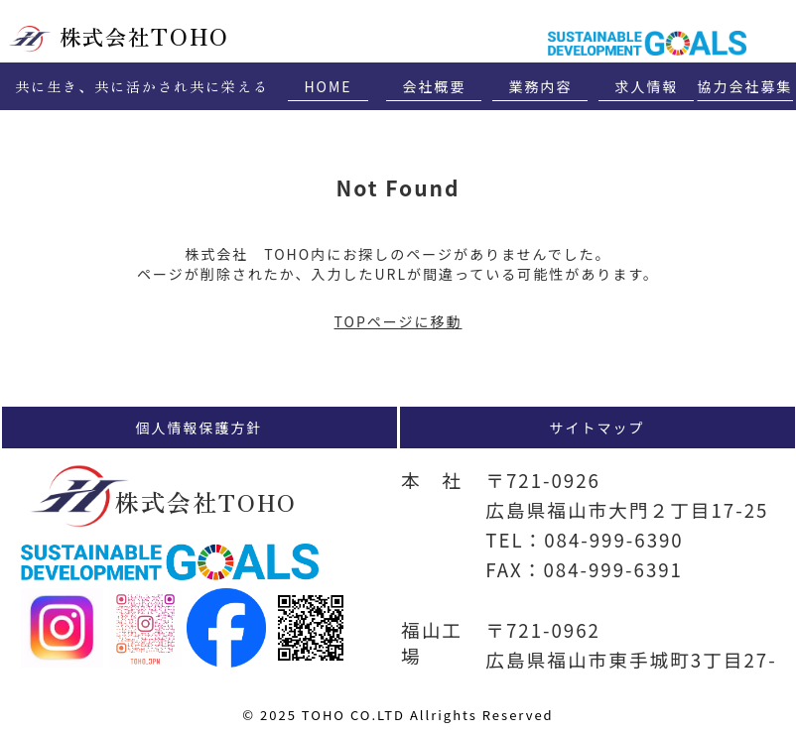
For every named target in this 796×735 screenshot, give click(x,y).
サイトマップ (597, 427)
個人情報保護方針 (199, 427)
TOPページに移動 (398, 321)
